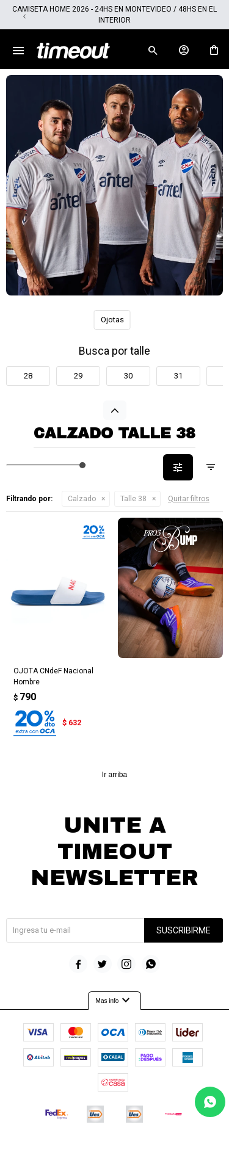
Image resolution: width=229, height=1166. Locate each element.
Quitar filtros (188, 498)
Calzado (82, 498)
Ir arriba (114, 774)
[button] (204, 16)
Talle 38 (133, 498)
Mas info (115, 1000)
